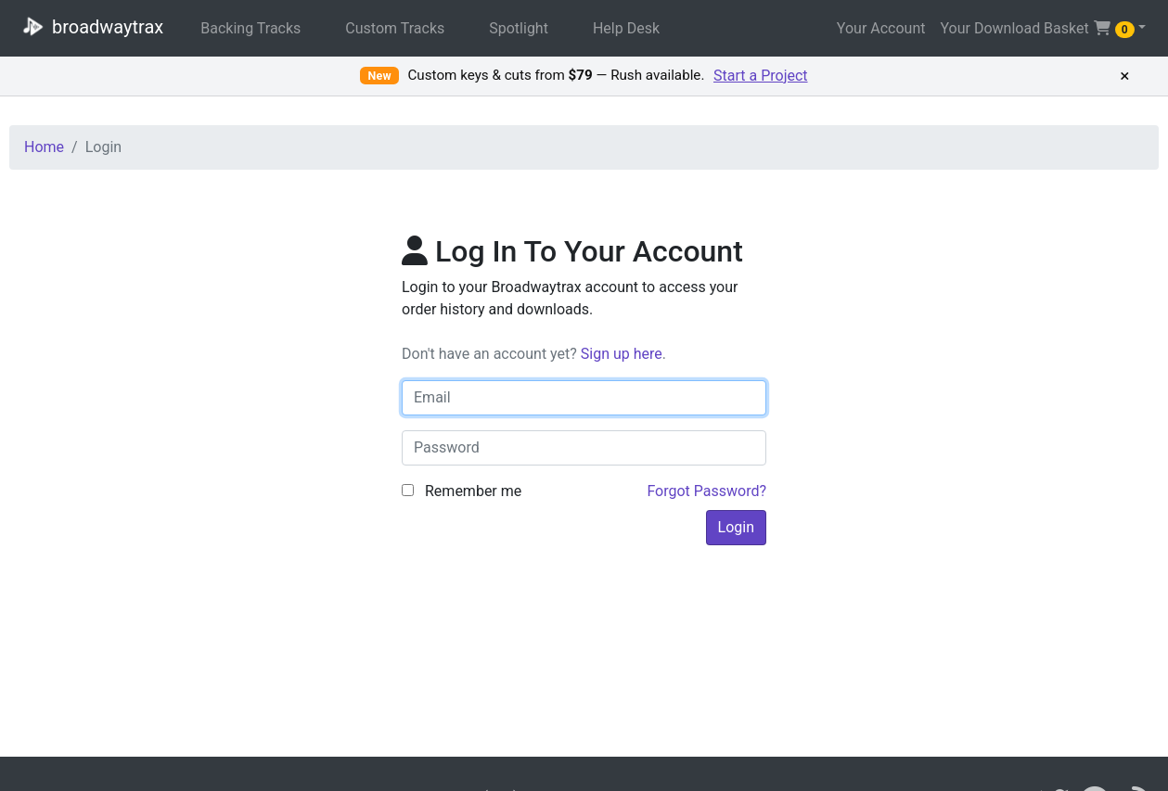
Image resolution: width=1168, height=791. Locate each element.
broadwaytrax (89, 26)
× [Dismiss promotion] (1124, 76)
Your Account (881, 28)
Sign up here (621, 354)
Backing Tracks (250, 28)
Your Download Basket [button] (1037, 28)
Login (736, 527)
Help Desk (626, 28)
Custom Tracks (394, 28)
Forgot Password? (706, 491)
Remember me (461, 491)
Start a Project (760, 75)
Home (44, 147)
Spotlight (518, 28)
